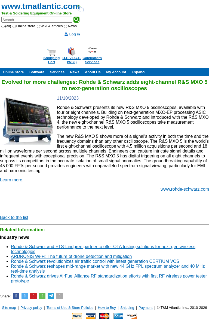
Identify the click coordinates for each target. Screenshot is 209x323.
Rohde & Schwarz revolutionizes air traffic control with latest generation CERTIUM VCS (95, 261)
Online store (24, 26)
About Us (93, 72)
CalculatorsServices (92, 60)
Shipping (127, 308)
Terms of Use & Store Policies (70, 308)
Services (57, 72)
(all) (6, 26)
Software (36, 72)
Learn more (11, 180)
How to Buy (107, 308)
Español (139, 72)
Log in (74, 34)
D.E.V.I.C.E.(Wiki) (71, 60)
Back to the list (14, 217)
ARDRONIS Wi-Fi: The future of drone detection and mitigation (71, 256)
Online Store (13, 72)
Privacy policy (31, 308)
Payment (145, 308)
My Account (116, 72)
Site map (9, 308)
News (70, 26)
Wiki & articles (50, 26)
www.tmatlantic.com (40, 6)
